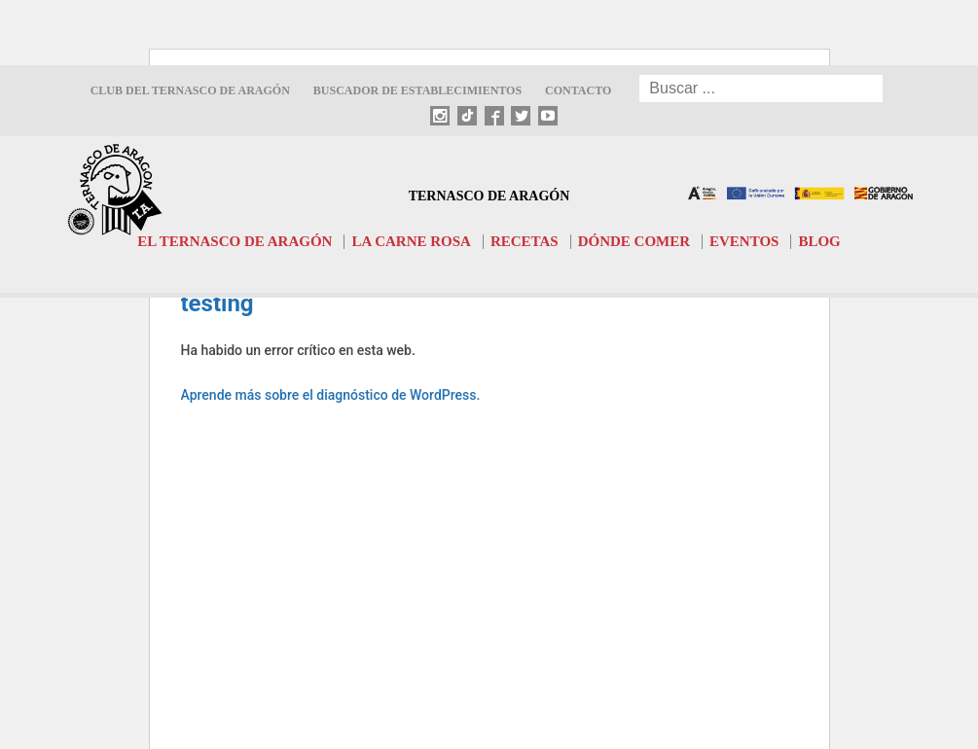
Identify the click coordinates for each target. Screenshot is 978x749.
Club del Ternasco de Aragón (190, 90)
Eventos (744, 241)
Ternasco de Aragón (489, 196)
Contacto (578, 90)
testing (217, 303)
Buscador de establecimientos (417, 90)
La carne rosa (411, 241)
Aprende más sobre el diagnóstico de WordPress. (331, 395)
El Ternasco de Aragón (234, 241)
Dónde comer (634, 241)
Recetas (524, 241)
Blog (819, 241)
